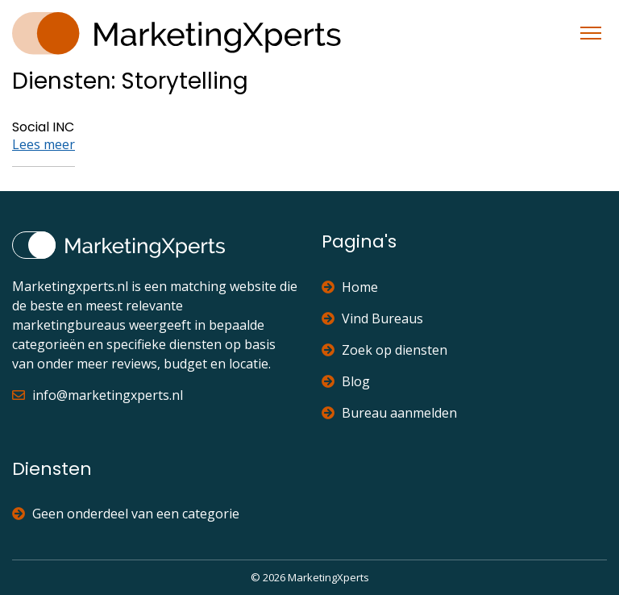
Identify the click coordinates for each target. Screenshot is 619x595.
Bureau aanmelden (389, 412)
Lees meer (43, 144)
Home (350, 287)
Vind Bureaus (372, 318)
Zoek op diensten (384, 350)
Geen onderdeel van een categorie (125, 513)
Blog (346, 381)
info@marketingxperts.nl (97, 395)
